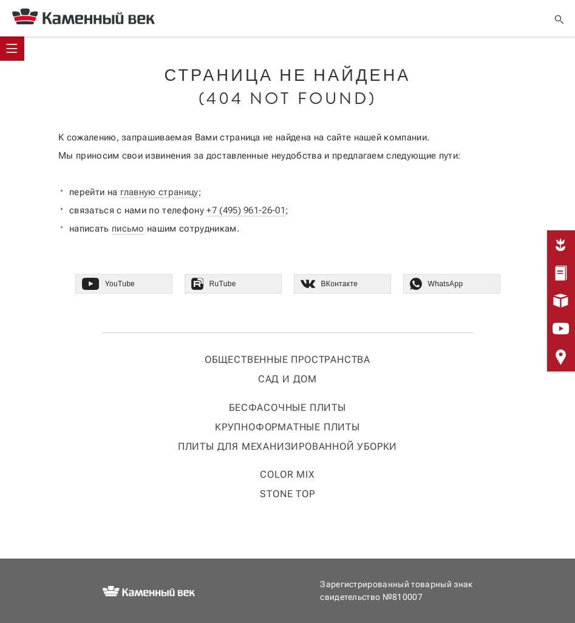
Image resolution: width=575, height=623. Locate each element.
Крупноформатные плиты (287, 427)
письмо (128, 228)
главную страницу (159, 192)
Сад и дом (287, 379)
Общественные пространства (287, 359)
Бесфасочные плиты (287, 407)
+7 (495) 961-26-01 (245, 210)
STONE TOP (287, 494)
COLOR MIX (287, 474)
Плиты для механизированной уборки (287, 446)
